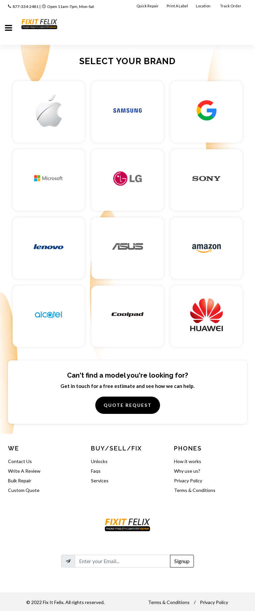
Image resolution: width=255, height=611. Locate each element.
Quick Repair (147, 6)
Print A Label (177, 6)
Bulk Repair (19, 480)
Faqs (96, 471)
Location (203, 6)
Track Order (231, 6)
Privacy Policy (188, 480)
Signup (182, 561)
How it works (187, 461)
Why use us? (187, 471)
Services (100, 480)
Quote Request (128, 405)
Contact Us (20, 461)
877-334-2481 (26, 6)
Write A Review (24, 471)
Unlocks (99, 461)
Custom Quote (24, 490)
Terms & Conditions (194, 490)
